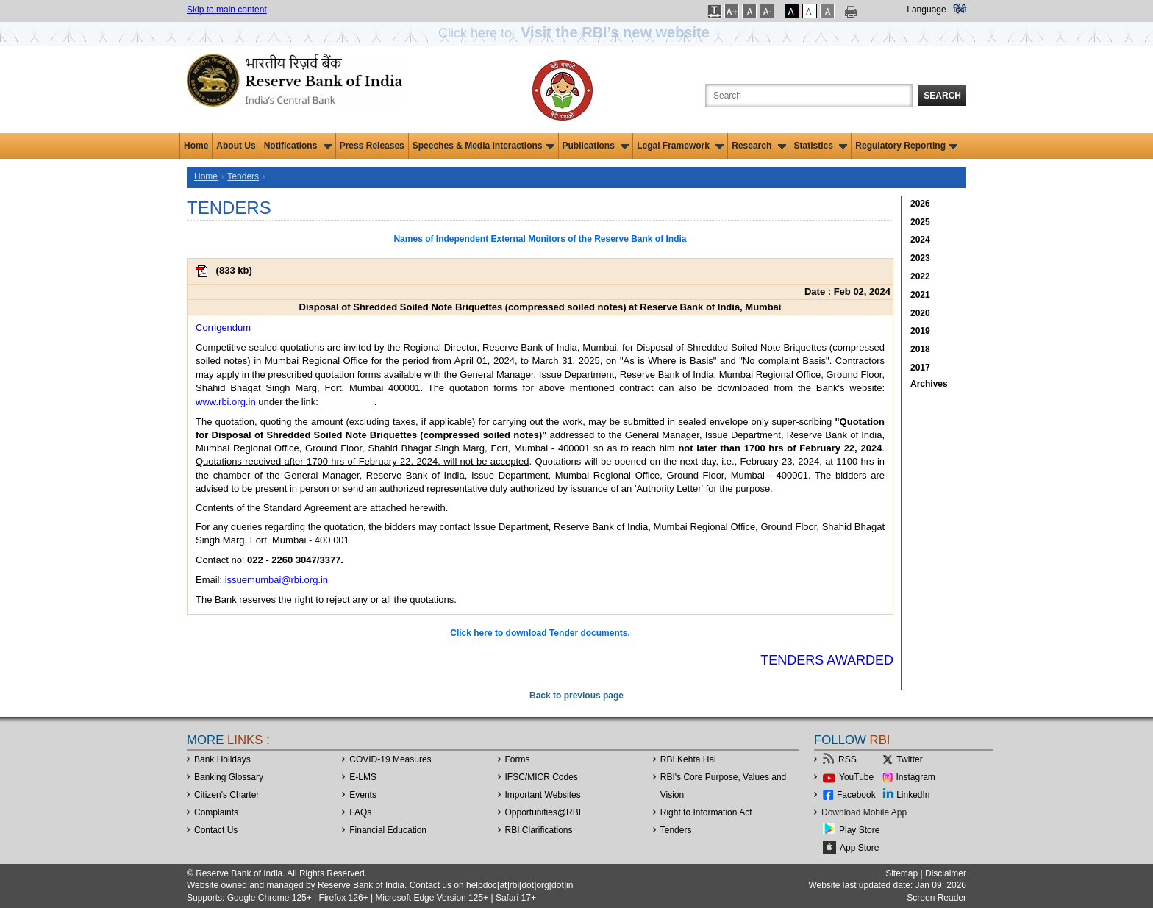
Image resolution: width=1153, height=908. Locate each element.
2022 (920, 276)
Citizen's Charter (226, 795)
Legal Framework (680, 145)
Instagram (915, 777)
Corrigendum (223, 327)
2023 (920, 258)
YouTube (856, 777)
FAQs (360, 812)
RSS (847, 759)
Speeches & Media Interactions (483, 145)
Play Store (859, 830)
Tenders (243, 176)
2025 (920, 222)
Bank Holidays (222, 759)
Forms (517, 759)
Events (362, 795)
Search (942, 95)
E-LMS (362, 777)
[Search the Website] (809, 95)
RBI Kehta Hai (688, 759)
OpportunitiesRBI (543, 812)
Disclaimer (945, 873)
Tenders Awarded (826, 660)
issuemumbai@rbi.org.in (276, 579)
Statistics (821, 145)
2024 (920, 240)
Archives (929, 384)
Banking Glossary (228, 777)
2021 (920, 295)
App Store (859, 848)
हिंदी (959, 9)
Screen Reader (936, 898)
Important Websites (543, 795)
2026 (920, 204)
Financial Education (387, 830)
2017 (920, 367)
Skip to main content (227, 9)
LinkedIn (912, 795)
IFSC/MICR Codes (541, 777)
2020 (920, 313)
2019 (920, 331)
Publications (596, 145)
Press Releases (372, 145)
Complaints (216, 812)
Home (196, 145)
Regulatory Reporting (906, 145)
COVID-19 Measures (390, 759)
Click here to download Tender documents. (539, 633)
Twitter (909, 759)
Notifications (298, 145)
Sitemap (901, 873)
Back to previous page (576, 695)
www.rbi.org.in (226, 401)
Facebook (856, 795)
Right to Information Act (706, 812)
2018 (920, 349)
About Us (235, 145)
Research (758, 145)
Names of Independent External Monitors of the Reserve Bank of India (539, 239)
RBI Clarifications (539, 830)
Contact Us (216, 830)
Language (926, 9)
